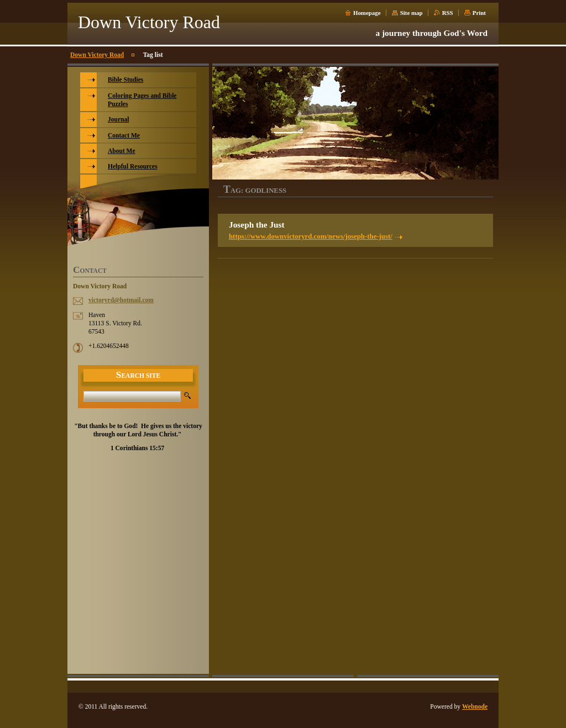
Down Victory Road (97, 54)
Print (479, 12)
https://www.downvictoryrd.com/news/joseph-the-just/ (310, 236)
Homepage (367, 12)
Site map (411, 12)
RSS (447, 12)
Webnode (475, 706)
